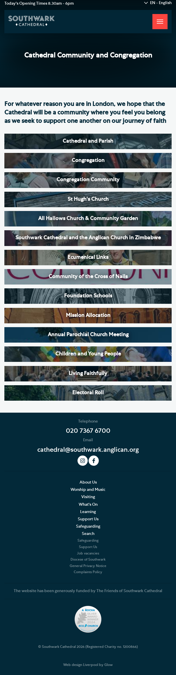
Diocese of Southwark (88, 559)
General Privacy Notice (88, 566)
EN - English (161, 3)
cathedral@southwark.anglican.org (88, 449)
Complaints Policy (88, 572)
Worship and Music (88, 490)
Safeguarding (88, 526)
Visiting (88, 497)
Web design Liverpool (80, 665)
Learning (88, 512)
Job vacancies (88, 553)
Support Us (88, 519)
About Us (88, 482)
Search (88, 534)
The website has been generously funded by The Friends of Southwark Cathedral (88, 591)
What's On (88, 505)
